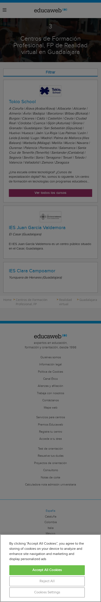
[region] (50, 568)
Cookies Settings (47, 592)
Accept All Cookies (47, 570)
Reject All (47, 581)
